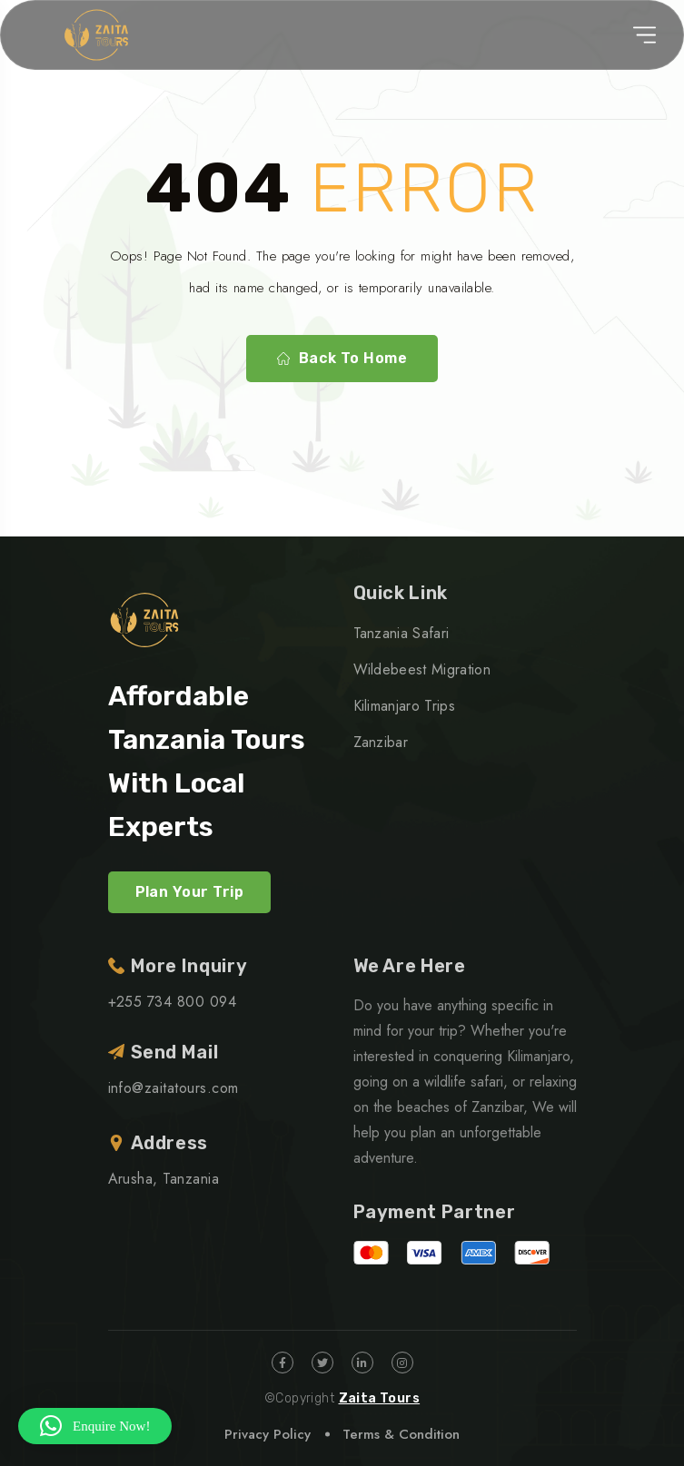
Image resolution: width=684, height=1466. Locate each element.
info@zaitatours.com (173, 1087)
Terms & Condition (401, 1434)
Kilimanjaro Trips (404, 705)
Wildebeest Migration (422, 669)
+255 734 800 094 (172, 1001)
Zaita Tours (380, 1398)
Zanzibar (381, 742)
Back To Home (342, 358)
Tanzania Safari (401, 633)
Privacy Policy (267, 1434)
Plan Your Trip (189, 891)
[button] (95, 1426)
